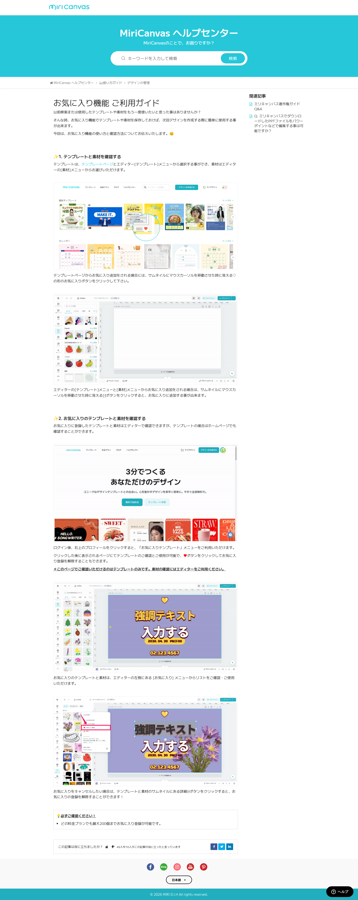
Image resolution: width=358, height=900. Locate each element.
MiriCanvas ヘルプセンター (179, 32)
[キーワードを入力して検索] (168, 58)
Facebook (214, 846)
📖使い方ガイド (110, 82)
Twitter (221, 846)
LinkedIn (229, 846)
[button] (106, 846)
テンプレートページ (97, 163)
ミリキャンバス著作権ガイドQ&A (277, 106)
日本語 (176, 880)
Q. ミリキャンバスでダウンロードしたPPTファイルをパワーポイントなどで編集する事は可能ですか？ (278, 123)
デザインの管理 (138, 82)
